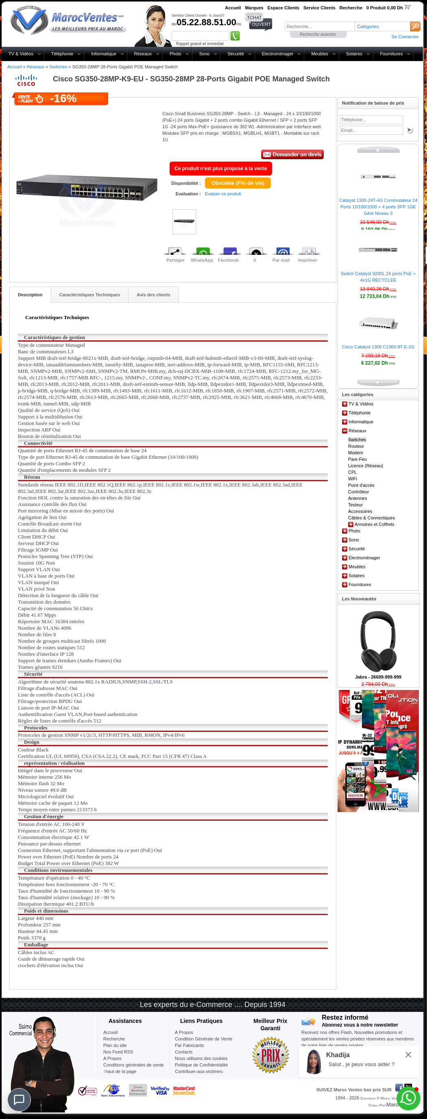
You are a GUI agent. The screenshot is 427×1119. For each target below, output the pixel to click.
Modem (355, 452)
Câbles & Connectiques (371, 517)
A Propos (184, 1032)
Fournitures (391, 53)
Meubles (319, 53)
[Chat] (19, 1100)
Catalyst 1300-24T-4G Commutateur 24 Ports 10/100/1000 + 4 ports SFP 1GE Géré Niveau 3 (378, 207)
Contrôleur (358, 491)
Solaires (354, 53)
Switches (58, 66)
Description (30, 294)
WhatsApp (202, 260)
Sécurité (235, 53)
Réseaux (143, 53)
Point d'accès (361, 485)
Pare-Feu (357, 459)
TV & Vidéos (21, 53)
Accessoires (360, 511)
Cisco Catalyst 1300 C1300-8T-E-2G (378, 346)
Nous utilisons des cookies (201, 1058)
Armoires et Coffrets (374, 524)
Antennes (357, 498)
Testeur (355, 504)
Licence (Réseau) (365, 465)
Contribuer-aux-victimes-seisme (199, 1074)
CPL (352, 472)
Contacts (183, 1051)
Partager (175, 260)
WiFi (352, 478)
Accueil (14, 66)
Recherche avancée (318, 34)
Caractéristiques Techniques (89, 294)
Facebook (228, 260)
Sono (204, 53)
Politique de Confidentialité (201, 1064)
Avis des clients (153, 294)
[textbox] (320, 26)
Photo (175, 53)
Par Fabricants (189, 1045)
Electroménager (278, 53)
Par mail (281, 260)
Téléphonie (62, 53)
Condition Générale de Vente (203, 1038)
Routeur (356, 446)
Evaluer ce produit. (223, 193)
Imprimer (307, 260)
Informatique (103, 53)
